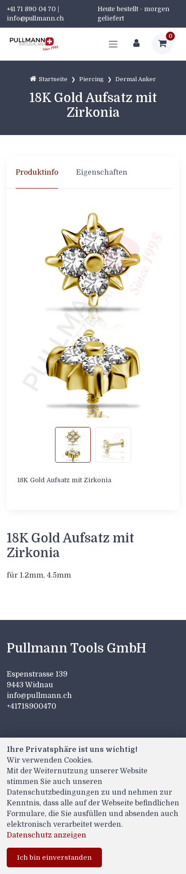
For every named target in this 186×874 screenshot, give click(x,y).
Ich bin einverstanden (54, 857)
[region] (93, 172)
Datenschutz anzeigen (46, 835)
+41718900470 (31, 706)
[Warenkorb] (162, 44)
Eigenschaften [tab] (101, 172)
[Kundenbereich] (136, 44)
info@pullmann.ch (40, 696)
